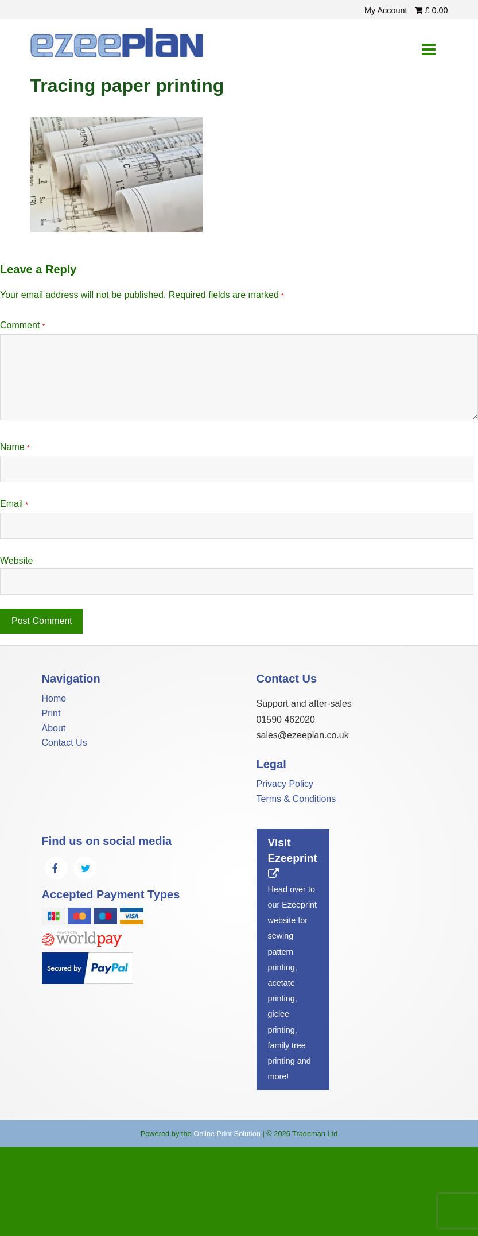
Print (51, 713)
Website (16, 560)
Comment (22, 325)
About (54, 728)
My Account (386, 10)
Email (14, 504)
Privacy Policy (285, 784)
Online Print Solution (227, 1133)
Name (14, 447)
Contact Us (64, 742)
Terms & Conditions (296, 799)
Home (54, 698)
